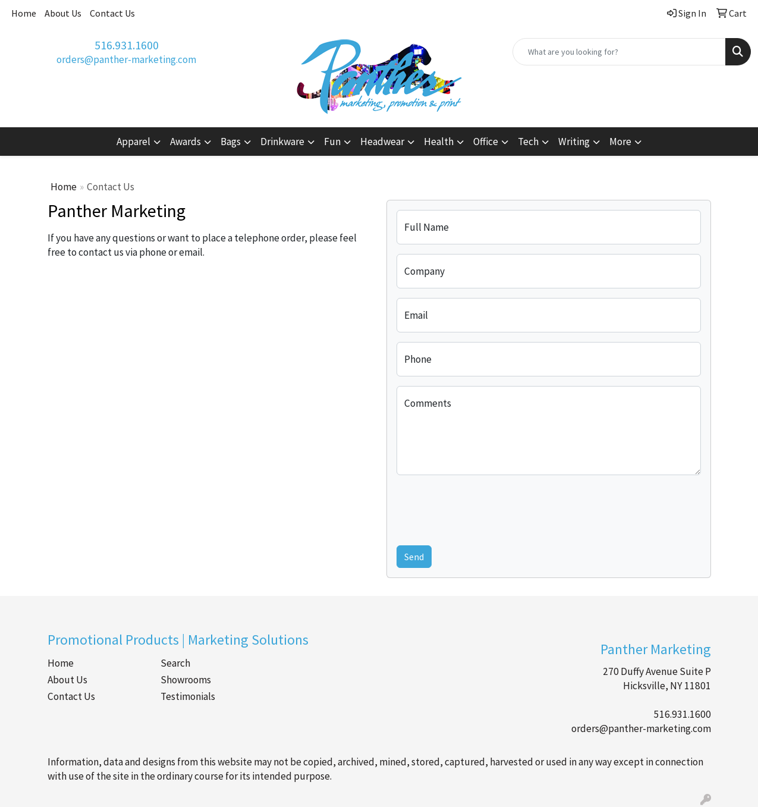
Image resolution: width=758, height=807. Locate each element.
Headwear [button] (382, 141)
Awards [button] (185, 141)
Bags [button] (231, 141)
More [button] (620, 141)
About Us (63, 13)
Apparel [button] (133, 141)
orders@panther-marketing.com (126, 59)
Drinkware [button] (282, 141)
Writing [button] (574, 141)
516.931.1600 (127, 44)
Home (23, 13)
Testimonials (188, 696)
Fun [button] (332, 141)
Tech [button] (528, 141)
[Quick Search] (619, 51)
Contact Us (112, 13)
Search (175, 663)
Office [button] (485, 141)
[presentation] (487, 508)
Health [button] (439, 141)
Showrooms (186, 679)
